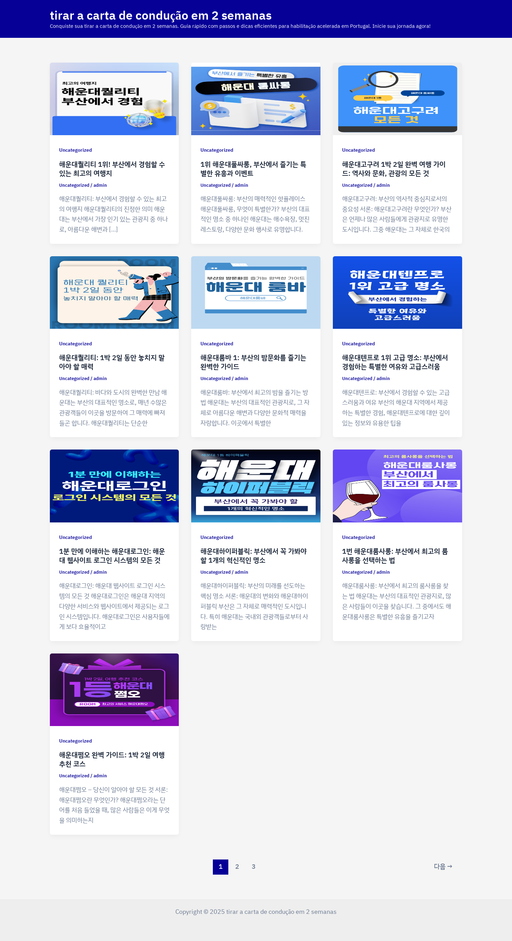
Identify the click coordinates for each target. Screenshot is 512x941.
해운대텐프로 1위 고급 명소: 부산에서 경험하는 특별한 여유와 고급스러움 (395, 362)
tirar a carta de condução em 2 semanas (161, 15)
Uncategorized (75, 150)
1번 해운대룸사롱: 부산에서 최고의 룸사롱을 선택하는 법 (395, 556)
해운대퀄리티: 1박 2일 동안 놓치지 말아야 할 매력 (112, 362)
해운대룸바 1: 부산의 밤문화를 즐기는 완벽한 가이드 (253, 362)
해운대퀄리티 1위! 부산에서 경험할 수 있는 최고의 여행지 (112, 169)
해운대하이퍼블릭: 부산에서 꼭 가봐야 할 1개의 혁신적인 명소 (253, 556)
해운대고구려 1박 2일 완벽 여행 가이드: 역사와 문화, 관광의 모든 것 (394, 169)
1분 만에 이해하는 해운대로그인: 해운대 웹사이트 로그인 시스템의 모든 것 (112, 556)
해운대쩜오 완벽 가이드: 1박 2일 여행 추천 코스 (112, 759)
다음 (443, 866)
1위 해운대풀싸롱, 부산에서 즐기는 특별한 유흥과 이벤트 (253, 169)
